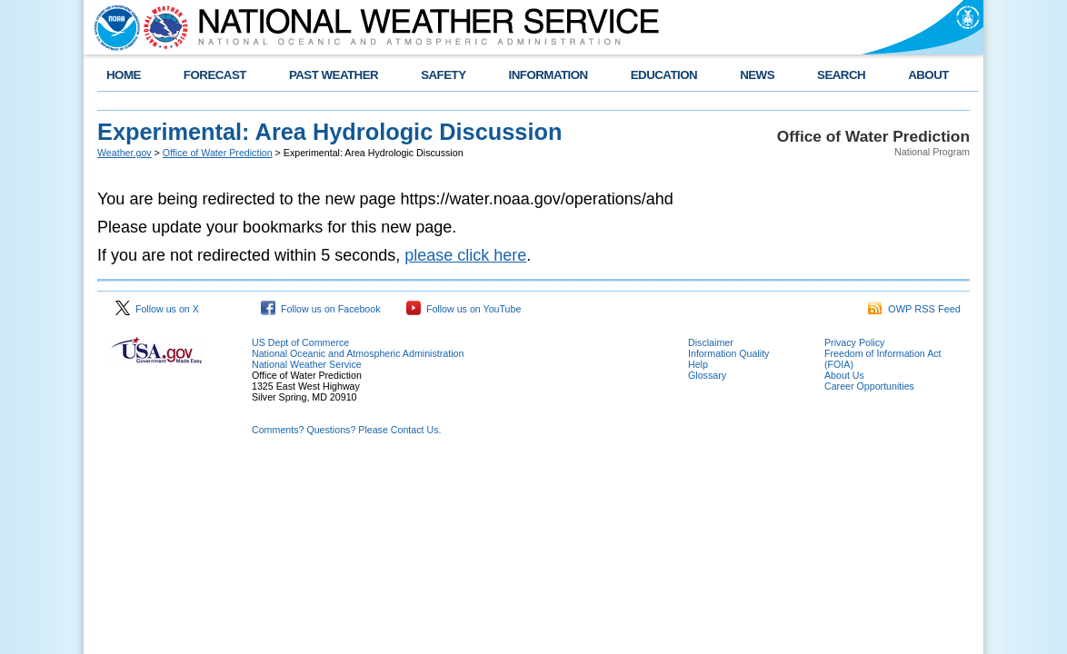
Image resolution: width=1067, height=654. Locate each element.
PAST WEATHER (333, 75)
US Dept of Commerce (300, 342)
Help (698, 364)
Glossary (707, 375)
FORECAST (215, 75)
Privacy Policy (854, 342)
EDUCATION (664, 75)
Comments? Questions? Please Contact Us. (346, 429)
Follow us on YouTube (463, 308)
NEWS (757, 75)
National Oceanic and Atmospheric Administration (358, 353)
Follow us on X (157, 308)
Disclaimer (710, 342)
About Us (844, 375)
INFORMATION (548, 75)
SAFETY (443, 75)
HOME (123, 75)
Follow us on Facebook (321, 308)
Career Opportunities (869, 386)
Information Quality (728, 353)
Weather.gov (124, 152)
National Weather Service (307, 364)
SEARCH (841, 75)
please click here (465, 255)
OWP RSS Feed (914, 308)
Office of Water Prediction (218, 152)
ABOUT (928, 75)
